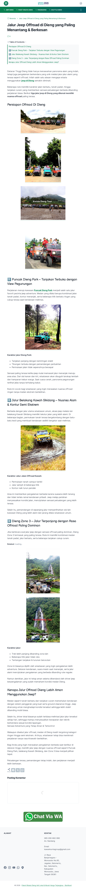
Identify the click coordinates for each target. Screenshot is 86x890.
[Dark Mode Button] (81, 3)
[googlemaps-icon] (22, 867)
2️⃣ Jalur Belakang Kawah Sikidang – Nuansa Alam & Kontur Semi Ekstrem (39, 54)
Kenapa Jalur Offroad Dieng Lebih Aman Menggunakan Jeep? (34, 62)
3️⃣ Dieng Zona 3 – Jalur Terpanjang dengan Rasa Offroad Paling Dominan (39, 58)
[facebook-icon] (5, 867)
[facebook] (13, 770)
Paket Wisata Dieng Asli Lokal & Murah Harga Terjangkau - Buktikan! (47, 885)
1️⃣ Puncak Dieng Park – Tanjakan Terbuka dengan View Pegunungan (37, 50)
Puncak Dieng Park (43, 290)
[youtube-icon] (14, 867)
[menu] (6, 3)
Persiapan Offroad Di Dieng (20, 46)
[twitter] (18, 770)
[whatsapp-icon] (18, 867)
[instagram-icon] (9, 867)
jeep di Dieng (27, 80)
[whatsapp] (22, 770)
